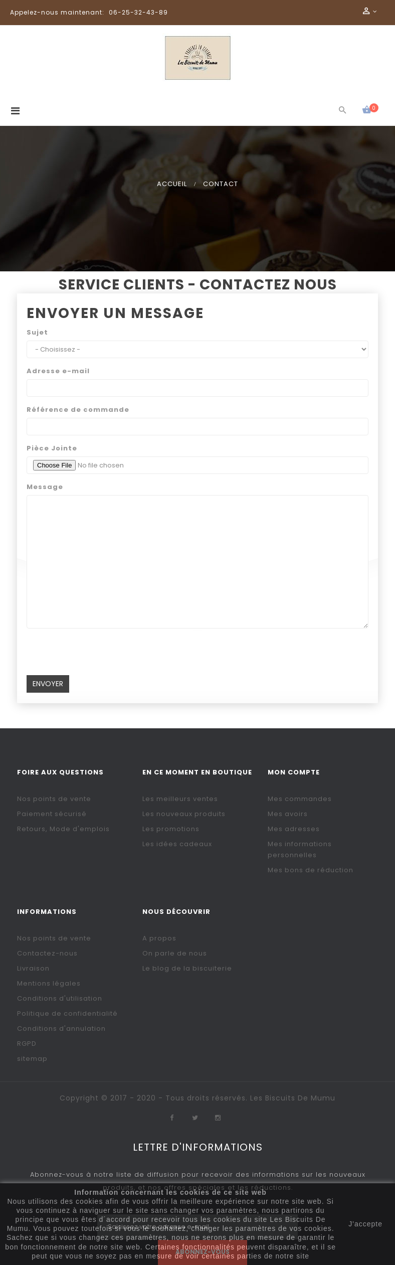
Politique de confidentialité (67, 1013)
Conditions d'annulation (61, 1028)
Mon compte (294, 772)
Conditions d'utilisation (59, 998)
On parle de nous (174, 953)
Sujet (37, 332)
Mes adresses (294, 829)
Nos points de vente (54, 799)
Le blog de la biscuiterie (187, 968)
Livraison (33, 968)
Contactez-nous (47, 953)
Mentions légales (49, 983)
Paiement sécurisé (52, 814)
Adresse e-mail (58, 371)
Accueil (172, 184)
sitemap (32, 1058)
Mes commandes (300, 799)
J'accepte (365, 1224)
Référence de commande (78, 409)
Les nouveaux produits (184, 814)
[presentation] (103, 655)
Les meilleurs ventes (180, 799)
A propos (159, 938)
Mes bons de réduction (310, 870)
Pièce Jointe (52, 448)
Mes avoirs (288, 814)
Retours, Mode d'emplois (63, 829)
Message (45, 487)
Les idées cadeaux (177, 844)
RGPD (27, 1043)
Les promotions (171, 829)
